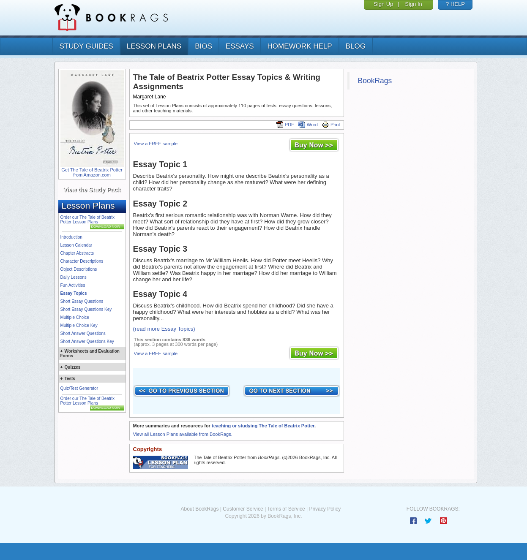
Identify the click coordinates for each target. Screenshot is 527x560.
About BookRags (199, 509)
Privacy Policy (325, 509)
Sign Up (383, 4)
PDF (285, 124)
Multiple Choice (74, 317)
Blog (356, 46)
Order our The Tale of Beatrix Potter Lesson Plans (87, 219)
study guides (86, 46)
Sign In (413, 4)
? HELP (455, 4)
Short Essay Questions (82, 301)
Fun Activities (72, 285)
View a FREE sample (156, 143)
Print (331, 124)
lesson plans (154, 46)
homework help (300, 46)
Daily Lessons (73, 277)
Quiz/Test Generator (79, 388)
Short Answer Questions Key (87, 341)
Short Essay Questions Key (86, 309)
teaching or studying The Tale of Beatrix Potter (263, 425)
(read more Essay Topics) (164, 329)
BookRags (375, 80)
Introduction (71, 237)
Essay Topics (73, 293)
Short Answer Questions (83, 333)
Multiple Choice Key (79, 325)
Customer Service (243, 509)
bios (203, 46)
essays (240, 46)
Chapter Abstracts (77, 253)
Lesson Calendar (76, 245)
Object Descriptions (78, 269)
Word (308, 124)
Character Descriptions (82, 261)
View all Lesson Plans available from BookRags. (182, 434)
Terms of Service (286, 509)
